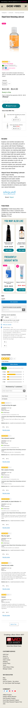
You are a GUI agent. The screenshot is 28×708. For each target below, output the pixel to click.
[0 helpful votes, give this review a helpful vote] (3, 427)
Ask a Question (5, 69)
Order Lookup (6, 660)
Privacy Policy (6, 663)
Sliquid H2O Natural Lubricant (8, 283)
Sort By (2, 317)
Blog (4, 678)
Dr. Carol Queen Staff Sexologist (11, 683)
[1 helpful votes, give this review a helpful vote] (3, 458)
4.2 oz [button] (4, 83)
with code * (14, 1)
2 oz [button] (9, 83)
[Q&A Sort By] (10, 317)
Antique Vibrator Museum (9, 696)
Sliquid (11, 197)
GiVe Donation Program (9, 698)
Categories (4, 12)
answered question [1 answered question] (11, 68)
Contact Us (6, 658)
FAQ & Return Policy (8, 667)
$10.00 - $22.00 (8, 286)
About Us (5, 656)
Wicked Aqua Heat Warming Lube (8, 243)
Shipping (5, 661)
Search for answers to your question (12, 307)
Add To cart (11, 106)
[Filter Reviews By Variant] (14, 399)
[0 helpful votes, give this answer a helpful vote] (5, 342)
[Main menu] (2, 6)
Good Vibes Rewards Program (11, 700)
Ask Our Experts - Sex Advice (11, 681)
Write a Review (9, 63)
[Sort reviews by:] (14, 396)
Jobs (4, 703)
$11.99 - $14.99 (8, 246)
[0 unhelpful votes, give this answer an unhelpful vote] (5, 345)
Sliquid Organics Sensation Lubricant (22, 243)
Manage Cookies (7, 669)
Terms (4, 665)
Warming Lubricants (19, 12)
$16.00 (22, 246)
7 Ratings (4, 63)
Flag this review (6, 430)
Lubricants (11, 12)
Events (4, 679)
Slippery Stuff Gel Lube (21, 282)
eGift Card (5, 654)
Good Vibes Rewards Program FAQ (12, 702)
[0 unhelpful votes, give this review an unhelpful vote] (7, 427)
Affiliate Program (7, 694)
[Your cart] (25, 6)
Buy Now (8, 250)
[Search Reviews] (14, 391)
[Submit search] (23, 309)
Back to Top (14, 624)
